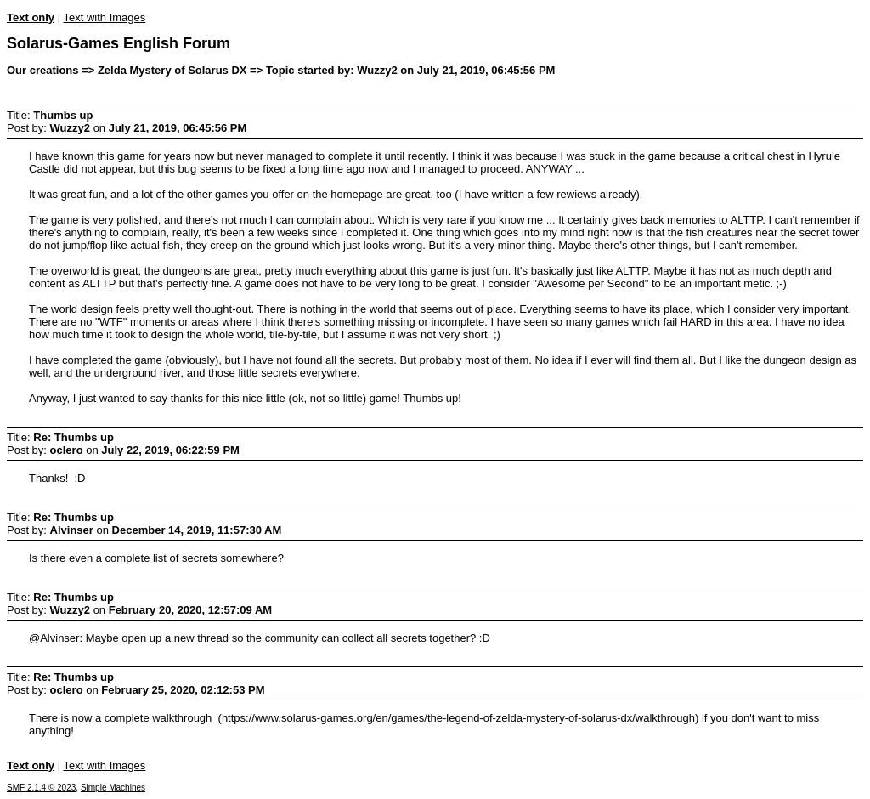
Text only (30, 17)
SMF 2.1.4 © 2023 (41, 787)
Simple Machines (113, 787)
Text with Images (104, 17)
